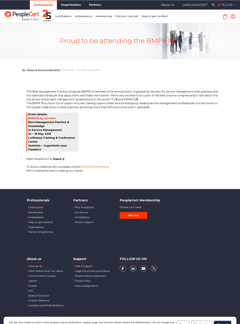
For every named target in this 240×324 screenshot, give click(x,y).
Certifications (35, 207)
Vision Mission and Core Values (45, 271)
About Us (167, 5)
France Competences (40, 232)
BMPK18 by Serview (42, 118)
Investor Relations (38, 300)
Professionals (43, 5)
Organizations (71, 4)
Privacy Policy (83, 280)
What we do (35, 266)
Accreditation (82, 217)
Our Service (81, 212)
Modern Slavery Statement (90, 276)
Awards (32, 285)
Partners (95, 4)
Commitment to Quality (42, 276)
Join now (133, 215)
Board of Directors (38, 295)
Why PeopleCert (84, 207)
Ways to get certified (40, 222)
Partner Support (84, 222)
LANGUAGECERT (195, 5)
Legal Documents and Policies (92, 271)
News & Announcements (44, 70)
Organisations (36, 227)
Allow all (222, 310)
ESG (30, 290)
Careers (32, 280)
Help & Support (83, 266)
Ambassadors (36, 217)
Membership (35, 212)
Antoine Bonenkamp (95, 166)
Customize (201, 310)
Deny (183, 310)
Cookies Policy (49, 311)
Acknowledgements (86, 285)
